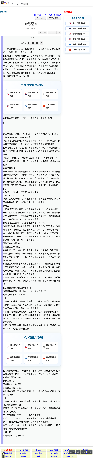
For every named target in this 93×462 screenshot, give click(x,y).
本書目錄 (57, 15)
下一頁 (89, 452)
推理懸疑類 (38, 15)
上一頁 (72, 452)
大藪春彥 (48, 15)
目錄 (83, 452)
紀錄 (41, 18)
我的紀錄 (55, 18)
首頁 (78, 452)
